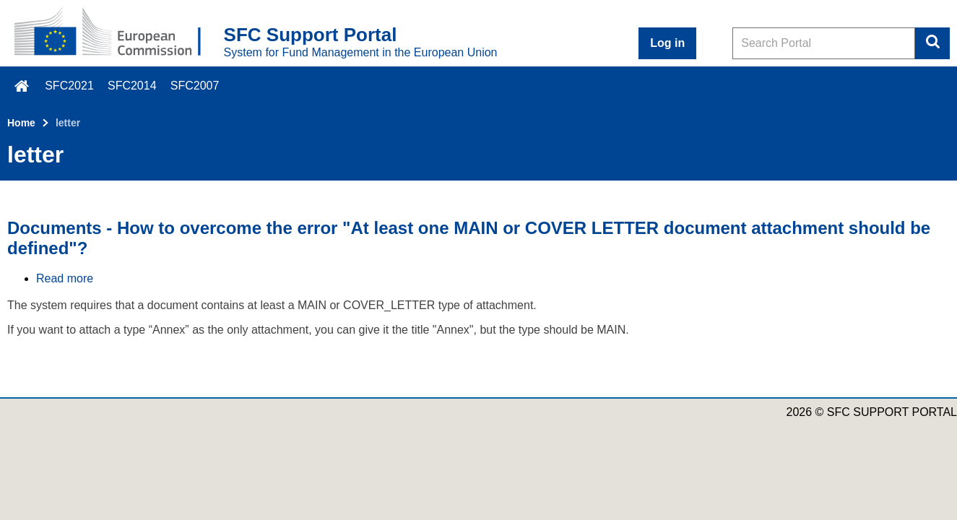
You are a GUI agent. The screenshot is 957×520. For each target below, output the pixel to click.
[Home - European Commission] (119, 33)
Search (932, 43)
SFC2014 (132, 85)
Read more (64, 278)
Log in (667, 43)
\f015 (22, 85)
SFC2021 (69, 85)
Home (21, 123)
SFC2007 (195, 85)
